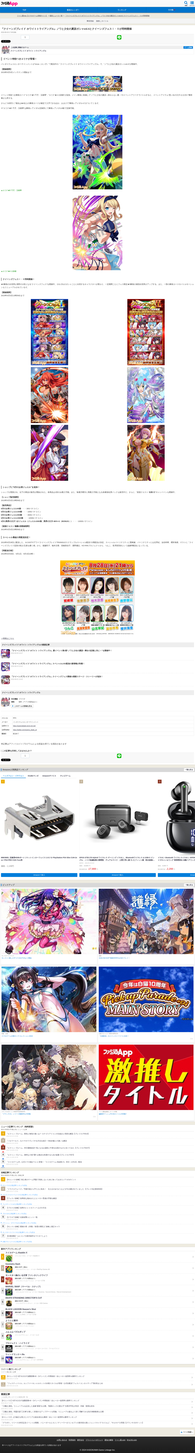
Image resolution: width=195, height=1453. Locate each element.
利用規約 (72, 1440)
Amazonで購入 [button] (39, 875)
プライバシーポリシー (94, 1440)
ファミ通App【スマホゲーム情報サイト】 (32, 16)
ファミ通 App (9, 3)
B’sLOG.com (132, 1440)
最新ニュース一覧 (56, 16)
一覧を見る (189, 770)
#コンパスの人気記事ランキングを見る (14, 1185)
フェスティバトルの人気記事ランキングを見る (17, 1204)
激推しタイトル (102, 21)
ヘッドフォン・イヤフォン (13, 776)
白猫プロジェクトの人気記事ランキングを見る (17, 1241)
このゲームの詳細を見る (23, 706)
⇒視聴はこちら (7, 638)
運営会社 (80, 1440)
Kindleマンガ (33, 776)
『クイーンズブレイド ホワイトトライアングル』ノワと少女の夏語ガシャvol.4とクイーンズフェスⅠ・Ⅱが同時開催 (107, 16)
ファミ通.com (120, 1440)
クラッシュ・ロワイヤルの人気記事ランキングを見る (19, 1223)
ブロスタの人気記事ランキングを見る (14, 1213)
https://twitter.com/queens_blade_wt (25, 730)
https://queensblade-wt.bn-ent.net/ (24, 726)
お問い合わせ (62, 1440)
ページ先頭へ (188, 1432)
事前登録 (90, 21)
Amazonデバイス (49, 776)
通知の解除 (108, 1440)
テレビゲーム (65, 776)
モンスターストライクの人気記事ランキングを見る (18, 1232)
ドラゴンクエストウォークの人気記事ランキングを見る (20, 1194)
